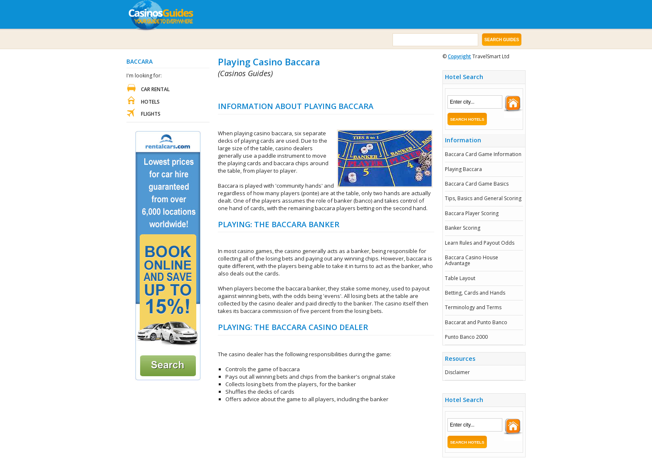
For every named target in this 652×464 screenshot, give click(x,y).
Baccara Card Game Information (483, 154)
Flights (151, 113)
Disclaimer (457, 372)
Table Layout (460, 278)
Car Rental (155, 89)
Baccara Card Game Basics (477, 183)
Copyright (459, 56)
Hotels (150, 101)
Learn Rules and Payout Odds (479, 242)
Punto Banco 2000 (466, 336)
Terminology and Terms (473, 307)
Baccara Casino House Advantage (471, 260)
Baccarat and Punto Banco (476, 322)
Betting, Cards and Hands (475, 292)
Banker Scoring (462, 227)
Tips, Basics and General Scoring (483, 198)
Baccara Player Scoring (472, 213)
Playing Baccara (463, 169)
